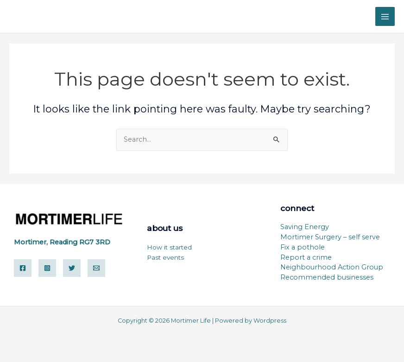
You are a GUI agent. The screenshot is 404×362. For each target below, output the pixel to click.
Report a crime (306, 257)
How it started (169, 247)
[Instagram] (47, 268)
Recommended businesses (326, 277)
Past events (165, 257)
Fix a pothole (302, 247)
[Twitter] (72, 268)
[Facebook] (23, 268)
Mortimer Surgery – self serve (330, 237)
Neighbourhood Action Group (331, 267)
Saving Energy (304, 227)
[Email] (96, 268)
